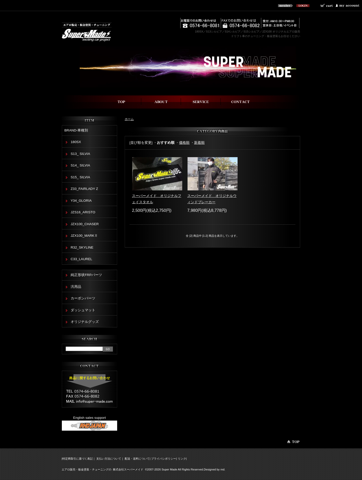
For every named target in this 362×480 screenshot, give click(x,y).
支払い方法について (108, 458)
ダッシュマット (83, 310)
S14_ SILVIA (80, 165)
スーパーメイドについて (161, 102)
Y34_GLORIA (81, 200)
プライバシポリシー (163, 458)
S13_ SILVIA (80, 154)
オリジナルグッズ (85, 322)
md (222, 469)
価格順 (184, 143)
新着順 (199, 143)
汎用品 (76, 287)
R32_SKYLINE (82, 247)
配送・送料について (137, 458)
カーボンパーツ (83, 298)
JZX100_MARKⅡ (84, 235)
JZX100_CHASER (85, 224)
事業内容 (201, 102)
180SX (76, 142)
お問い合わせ (240, 102)
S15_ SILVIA (80, 177)
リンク (182, 458)
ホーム (129, 119)
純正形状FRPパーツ (86, 275)
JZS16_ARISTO (83, 212)
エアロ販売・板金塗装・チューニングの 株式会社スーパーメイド (102, 469)
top (121, 102)
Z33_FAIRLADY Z (84, 189)
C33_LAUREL (81, 259)
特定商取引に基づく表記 (77, 458)
